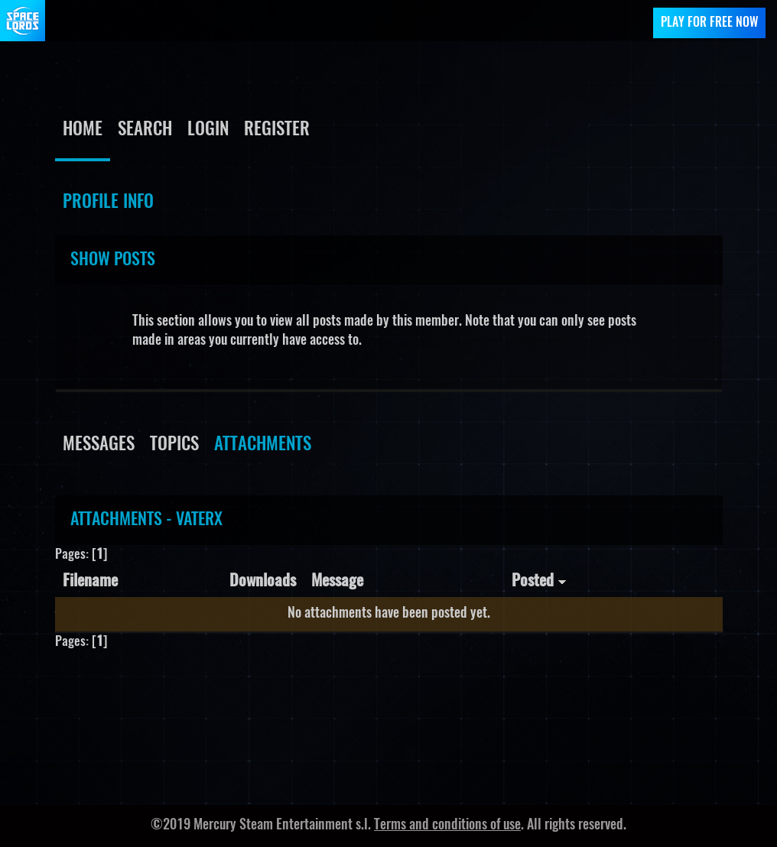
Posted (539, 581)
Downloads (262, 581)
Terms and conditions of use (447, 825)
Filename (90, 581)
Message (337, 581)
